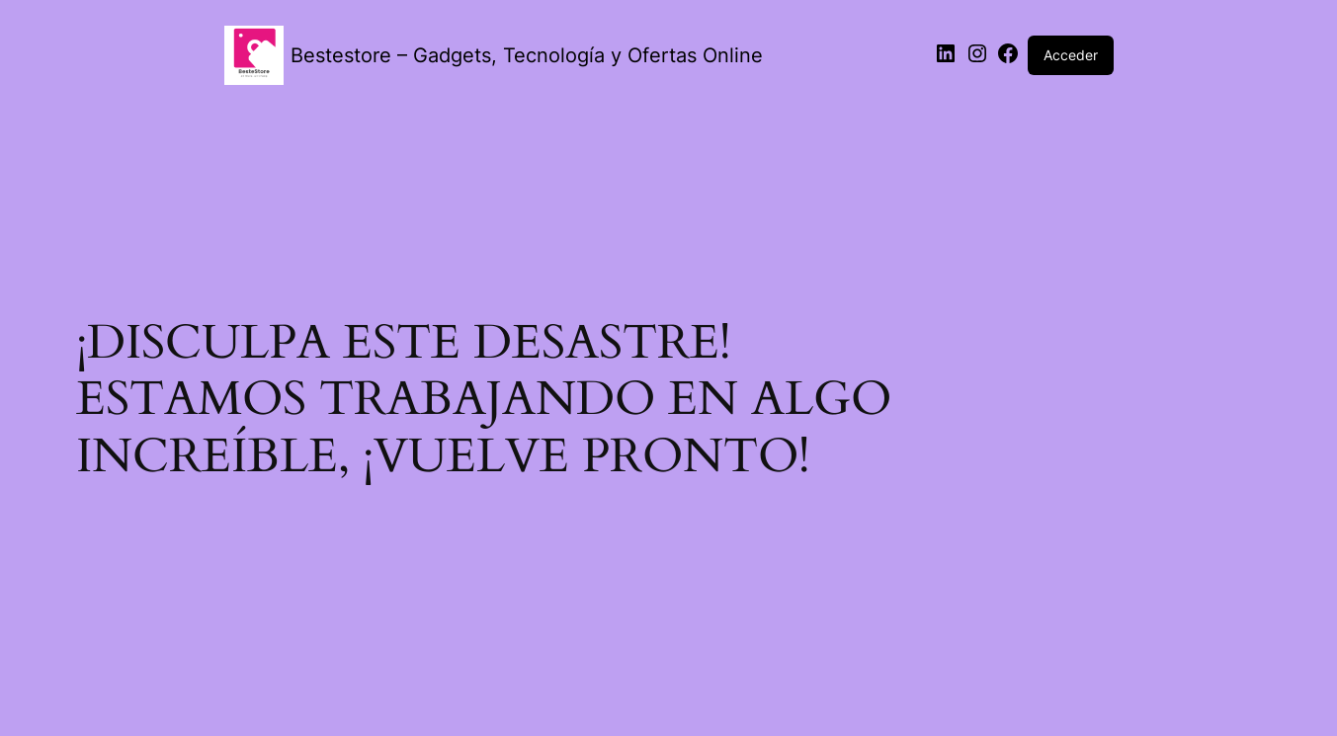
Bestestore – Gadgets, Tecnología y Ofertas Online (527, 55)
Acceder (1071, 54)
